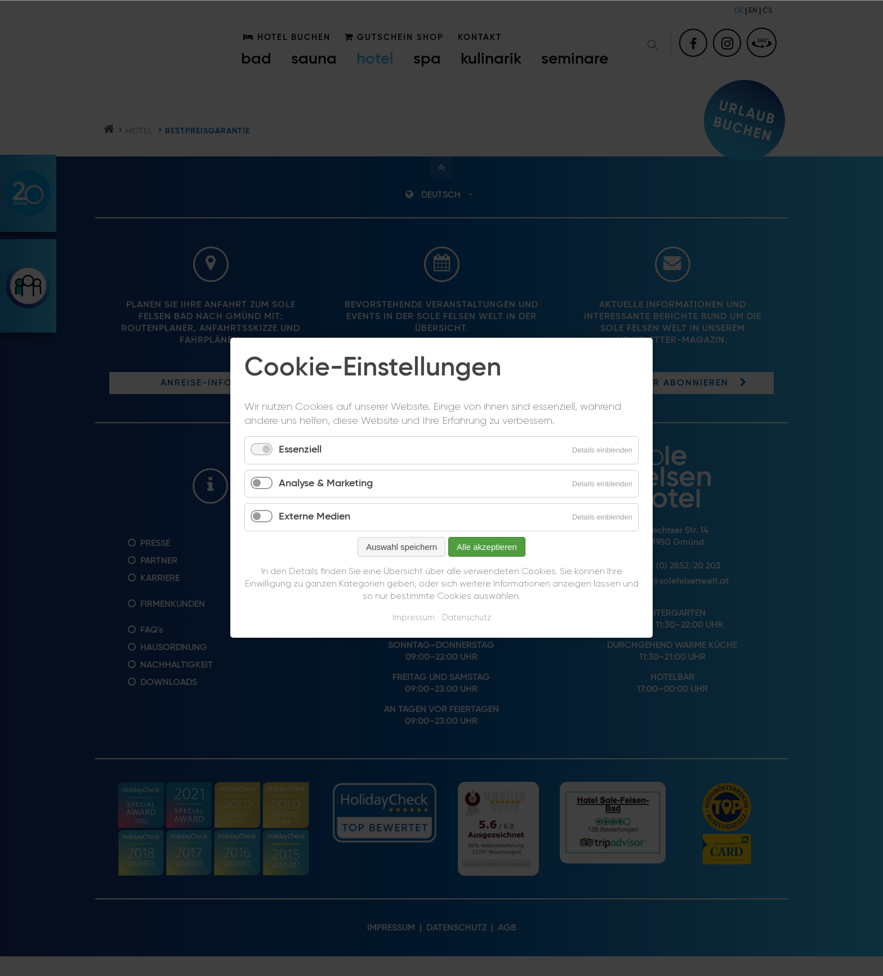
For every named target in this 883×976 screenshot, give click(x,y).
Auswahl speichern (401, 547)
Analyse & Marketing (326, 483)
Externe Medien (314, 517)
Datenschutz (466, 618)
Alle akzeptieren (487, 547)
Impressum (414, 618)
